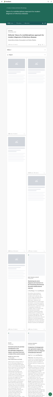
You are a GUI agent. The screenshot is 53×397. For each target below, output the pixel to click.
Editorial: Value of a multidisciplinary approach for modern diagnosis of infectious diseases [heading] (26, 36)
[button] (19, 23)
